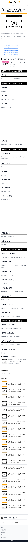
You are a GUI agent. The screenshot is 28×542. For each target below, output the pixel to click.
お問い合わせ (4, 537)
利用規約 (3, 532)
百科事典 (13, 6)
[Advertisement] (14, 123)
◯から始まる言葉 (6, 374)
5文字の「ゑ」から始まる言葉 (11, 54)
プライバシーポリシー (6, 534)
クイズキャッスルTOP (5, 6)
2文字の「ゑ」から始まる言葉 (11, 48)
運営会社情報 (4, 530)
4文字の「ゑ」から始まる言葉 (11, 52)
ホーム (2, 527)
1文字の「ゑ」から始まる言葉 (11, 46)
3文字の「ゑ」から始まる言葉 (11, 50)
